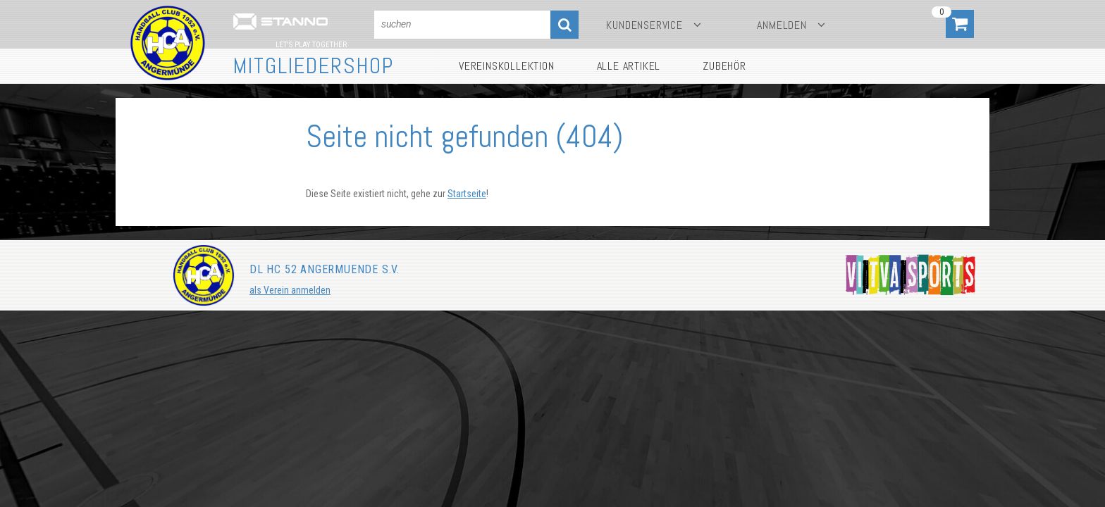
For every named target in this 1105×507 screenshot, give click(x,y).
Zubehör (724, 65)
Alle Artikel (629, 65)
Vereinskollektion (507, 65)
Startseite (466, 193)
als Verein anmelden (290, 290)
